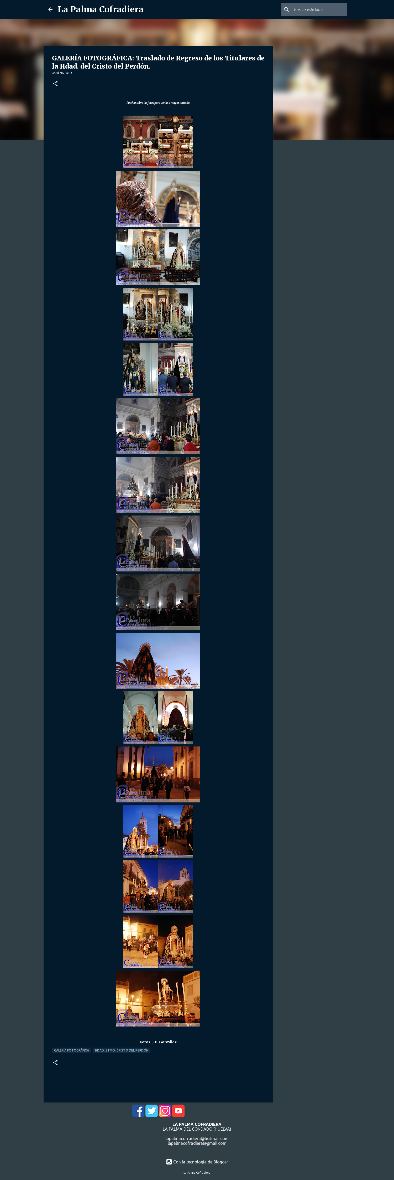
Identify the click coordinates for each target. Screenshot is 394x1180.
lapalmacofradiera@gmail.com (197, 1143)
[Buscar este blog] (319, 9)
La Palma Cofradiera (101, 9)
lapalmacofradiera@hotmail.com (197, 1138)
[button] (55, 83)
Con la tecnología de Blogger (197, 1162)
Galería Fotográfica (71, 1050)
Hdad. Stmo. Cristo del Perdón (121, 1050)
